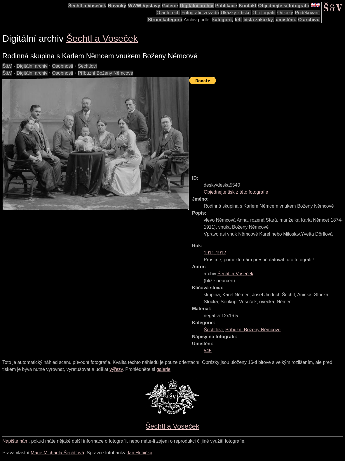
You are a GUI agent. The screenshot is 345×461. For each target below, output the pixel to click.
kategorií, (222, 19)
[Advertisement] (267, 127)
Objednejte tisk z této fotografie (236, 192)
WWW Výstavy (144, 5)
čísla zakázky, (258, 19)
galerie (163, 369)
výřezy (116, 369)
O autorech (168, 12)
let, (238, 19)
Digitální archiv (196, 5)
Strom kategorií (165, 19)
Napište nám (15, 441)
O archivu (309, 19)
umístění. (286, 19)
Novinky (117, 5)
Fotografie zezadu (200, 12)
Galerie (170, 5)
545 (208, 350)
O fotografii (263, 12)
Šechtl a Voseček (87, 5)
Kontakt (247, 5)
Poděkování (307, 12)
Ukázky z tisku (235, 12)
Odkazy (285, 12)
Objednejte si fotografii (283, 5)
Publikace (226, 5)
